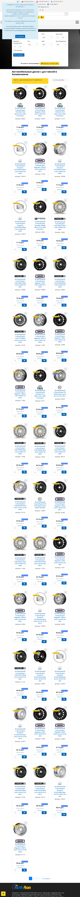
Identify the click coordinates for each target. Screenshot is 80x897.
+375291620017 (43, 4)
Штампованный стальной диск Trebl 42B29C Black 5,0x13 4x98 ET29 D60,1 (20, 269)
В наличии (17, 47)
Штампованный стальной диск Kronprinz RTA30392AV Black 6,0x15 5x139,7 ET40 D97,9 (40, 586)
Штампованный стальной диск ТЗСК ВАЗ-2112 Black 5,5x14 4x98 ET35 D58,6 (40, 375)
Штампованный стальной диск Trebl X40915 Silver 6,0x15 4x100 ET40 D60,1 (40, 532)
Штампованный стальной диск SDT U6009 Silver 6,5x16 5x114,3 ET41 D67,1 (60, 375)
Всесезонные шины (22, 868)
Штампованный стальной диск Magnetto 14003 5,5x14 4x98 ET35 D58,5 (60, 323)
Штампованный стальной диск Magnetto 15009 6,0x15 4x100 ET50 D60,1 (60, 480)
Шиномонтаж (20, 882)
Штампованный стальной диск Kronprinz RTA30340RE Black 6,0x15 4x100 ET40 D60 (59, 640)
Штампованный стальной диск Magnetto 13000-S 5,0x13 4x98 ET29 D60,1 (40, 160)
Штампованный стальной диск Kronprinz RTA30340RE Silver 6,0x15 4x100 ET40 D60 (59, 747)
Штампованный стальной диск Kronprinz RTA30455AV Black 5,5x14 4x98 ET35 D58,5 (20, 162)
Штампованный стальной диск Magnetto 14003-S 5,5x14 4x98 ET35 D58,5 (20, 376)
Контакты (19, 876)
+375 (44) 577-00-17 (28, 1)
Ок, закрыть (20, 36)
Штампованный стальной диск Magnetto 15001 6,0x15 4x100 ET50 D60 (40, 691)
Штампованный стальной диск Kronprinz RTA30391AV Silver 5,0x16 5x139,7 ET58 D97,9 (20, 694)
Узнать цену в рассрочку (20, 123)
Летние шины (20, 864)
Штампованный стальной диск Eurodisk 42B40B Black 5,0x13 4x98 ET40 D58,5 (40, 216)
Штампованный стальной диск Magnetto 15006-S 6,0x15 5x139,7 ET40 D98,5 (20, 800)
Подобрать (18, 51)
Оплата (18, 880)
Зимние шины (21, 866)
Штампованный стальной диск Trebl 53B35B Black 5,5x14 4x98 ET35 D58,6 (60, 269)
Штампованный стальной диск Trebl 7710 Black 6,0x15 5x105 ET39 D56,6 (20, 322)
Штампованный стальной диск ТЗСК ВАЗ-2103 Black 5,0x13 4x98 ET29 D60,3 (59, 107)
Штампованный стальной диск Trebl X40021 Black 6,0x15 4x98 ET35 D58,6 (60, 428)
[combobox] (47, 34)
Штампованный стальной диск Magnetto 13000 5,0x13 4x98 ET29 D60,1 (40, 108)
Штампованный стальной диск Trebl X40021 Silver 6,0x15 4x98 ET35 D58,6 (20, 532)
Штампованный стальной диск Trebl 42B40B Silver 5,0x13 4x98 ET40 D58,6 (40, 428)
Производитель (61, 38)
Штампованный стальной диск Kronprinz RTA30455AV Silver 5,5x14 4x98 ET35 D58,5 (59, 162)
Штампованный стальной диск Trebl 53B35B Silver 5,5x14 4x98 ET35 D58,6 (20, 428)
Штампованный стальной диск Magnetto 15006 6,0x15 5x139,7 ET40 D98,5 (60, 692)
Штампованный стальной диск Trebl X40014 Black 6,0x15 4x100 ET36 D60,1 (20, 746)
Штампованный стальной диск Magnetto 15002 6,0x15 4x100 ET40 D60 (59, 532)
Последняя (45, 829)
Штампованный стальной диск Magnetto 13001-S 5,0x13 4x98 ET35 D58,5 (40, 323)
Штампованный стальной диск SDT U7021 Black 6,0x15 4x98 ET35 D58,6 (40, 479)
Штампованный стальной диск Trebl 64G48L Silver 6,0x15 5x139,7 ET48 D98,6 (20, 479)
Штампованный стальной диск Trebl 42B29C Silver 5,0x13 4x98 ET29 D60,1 (60, 215)
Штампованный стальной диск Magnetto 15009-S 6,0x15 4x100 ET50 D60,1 (20, 585)
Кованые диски (21, 874)
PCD (43, 31)
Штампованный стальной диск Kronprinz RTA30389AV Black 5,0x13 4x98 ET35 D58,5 (20, 217)
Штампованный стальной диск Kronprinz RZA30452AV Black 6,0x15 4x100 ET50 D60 (40, 640)
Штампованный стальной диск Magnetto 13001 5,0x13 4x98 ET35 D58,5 (40, 270)
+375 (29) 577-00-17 (42, 1)
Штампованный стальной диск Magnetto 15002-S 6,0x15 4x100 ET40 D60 (59, 584)
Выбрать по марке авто (49, 60)
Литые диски (20, 872)
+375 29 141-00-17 (56, 1)
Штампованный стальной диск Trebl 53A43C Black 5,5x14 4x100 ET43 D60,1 (40, 746)
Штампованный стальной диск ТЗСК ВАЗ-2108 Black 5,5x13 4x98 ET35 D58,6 (20, 107)
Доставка (19, 878)
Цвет (43, 38)
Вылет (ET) (59, 31)
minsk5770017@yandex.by (58, 4)
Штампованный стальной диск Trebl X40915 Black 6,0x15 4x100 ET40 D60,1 (20, 639)
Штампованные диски (23, 870)
